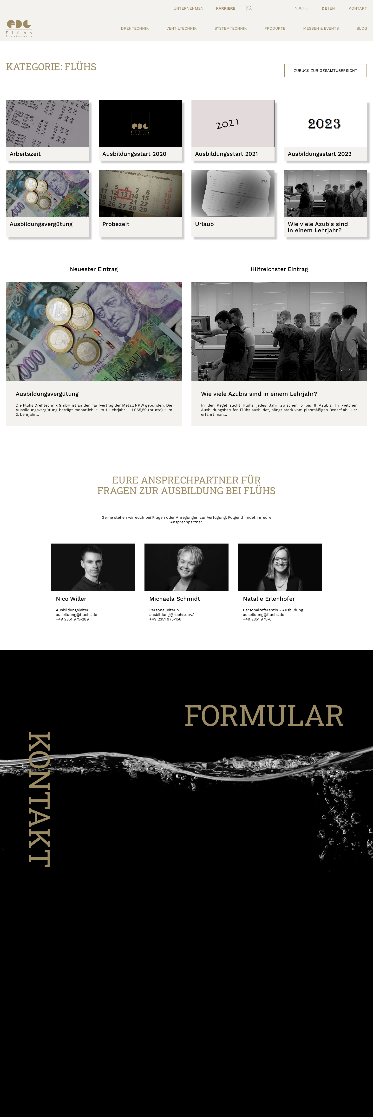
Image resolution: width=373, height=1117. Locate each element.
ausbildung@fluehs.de (76, 614)
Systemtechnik (231, 28)
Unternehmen (188, 8)
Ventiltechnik (181, 28)
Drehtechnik (135, 28)
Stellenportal (232, 20)
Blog (362, 28)
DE (324, 8)
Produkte (274, 28)
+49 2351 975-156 (165, 619)
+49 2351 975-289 (72, 619)
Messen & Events (321, 28)
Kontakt (358, 8)
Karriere (225, 8)
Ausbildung (228, 14)
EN (332, 8)
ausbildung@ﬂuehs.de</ (171, 614)
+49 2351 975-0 (257, 619)
